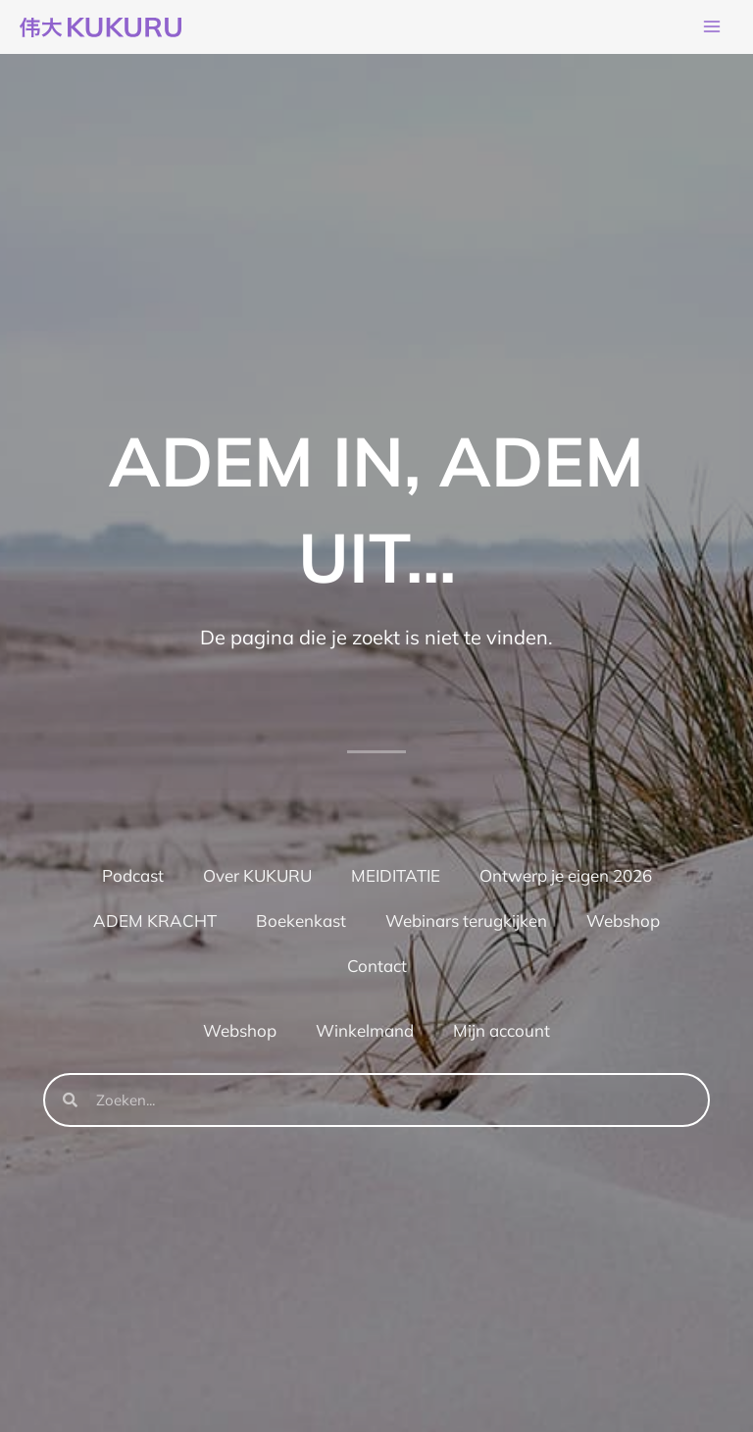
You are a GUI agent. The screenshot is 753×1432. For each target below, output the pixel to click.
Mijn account (501, 1034)
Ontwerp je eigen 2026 (565, 879)
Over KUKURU (257, 879)
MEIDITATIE (395, 879)
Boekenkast (301, 924)
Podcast (133, 879)
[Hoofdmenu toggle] (711, 29)
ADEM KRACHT (155, 924)
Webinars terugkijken (466, 924)
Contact (377, 969)
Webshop (623, 924)
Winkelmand (365, 1034)
